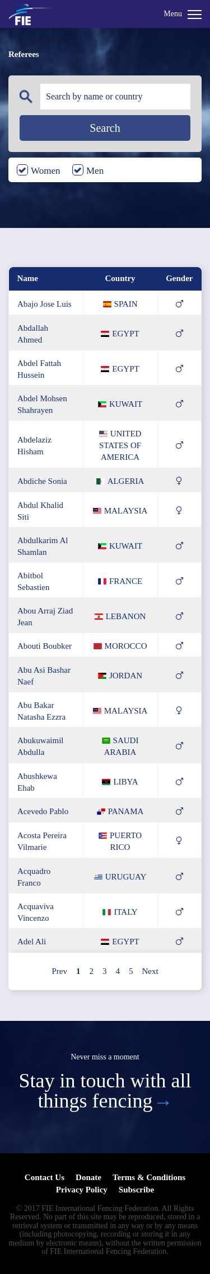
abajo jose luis (44, 304)
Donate (88, 1177)
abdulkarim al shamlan (42, 546)
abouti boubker (44, 645)
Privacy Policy (82, 1189)
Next (150, 971)
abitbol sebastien (33, 581)
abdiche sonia (42, 481)
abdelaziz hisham (34, 445)
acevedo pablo (42, 811)
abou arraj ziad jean (45, 616)
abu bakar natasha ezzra (41, 711)
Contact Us (44, 1177)
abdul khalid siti (40, 511)
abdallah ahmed (32, 334)
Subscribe (136, 1189)
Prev (59, 971)
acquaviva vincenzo (35, 912)
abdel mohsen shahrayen (42, 404)
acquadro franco (33, 877)
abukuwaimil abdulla (40, 746)
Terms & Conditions (149, 1177)
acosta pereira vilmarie (42, 841)
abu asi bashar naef (44, 675)
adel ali (31, 941)
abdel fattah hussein (39, 369)
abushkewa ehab (37, 782)
